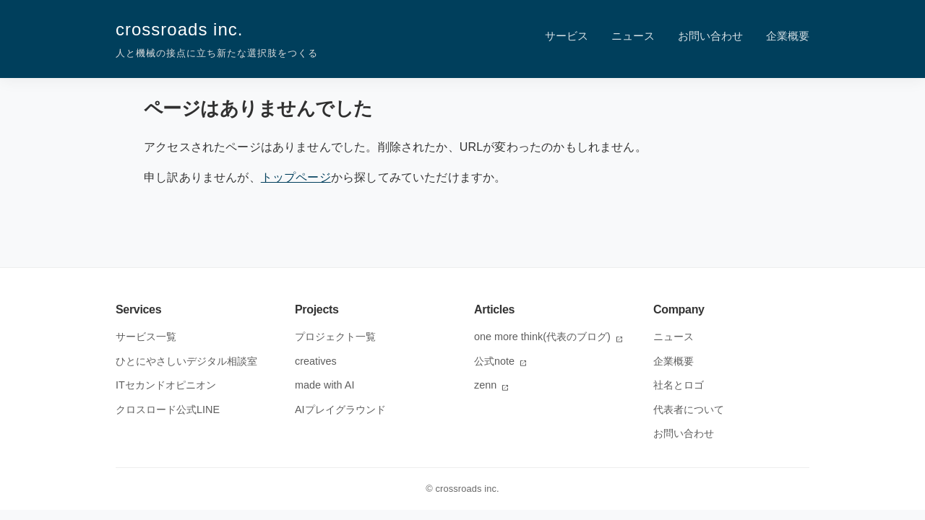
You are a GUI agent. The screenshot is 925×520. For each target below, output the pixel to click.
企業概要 (787, 36)
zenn (491, 385)
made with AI (324, 385)
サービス (566, 36)
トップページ (296, 177)
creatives (316, 361)
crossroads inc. (217, 40)
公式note (501, 361)
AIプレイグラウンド (340, 409)
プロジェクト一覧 (335, 336)
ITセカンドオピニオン (166, 385)
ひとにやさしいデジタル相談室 (186, 361)
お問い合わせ (710, 36)
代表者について (688, 409)
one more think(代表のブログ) (549, 336)
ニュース (633, 36)
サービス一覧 (146, 336)
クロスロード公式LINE (168, 409)
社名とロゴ (678, 385)
